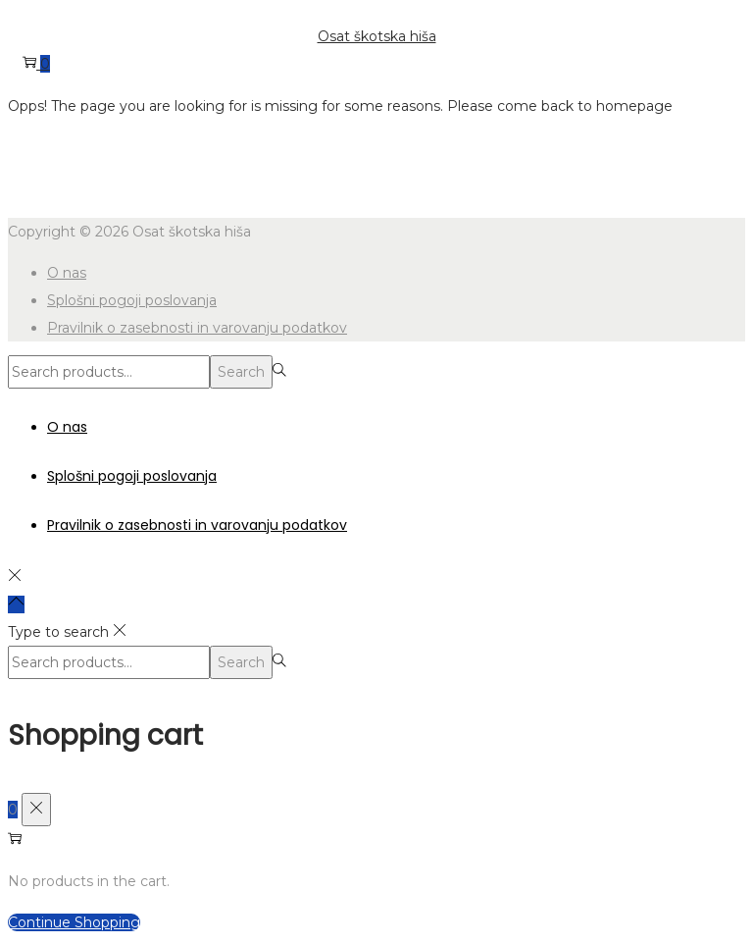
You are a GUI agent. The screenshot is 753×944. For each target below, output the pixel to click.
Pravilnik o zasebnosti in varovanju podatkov (197, 328)
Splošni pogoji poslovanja (132, 300)
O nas (66, 273)
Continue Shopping (74, 922)
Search (241, 372)
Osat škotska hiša (377, 36)
